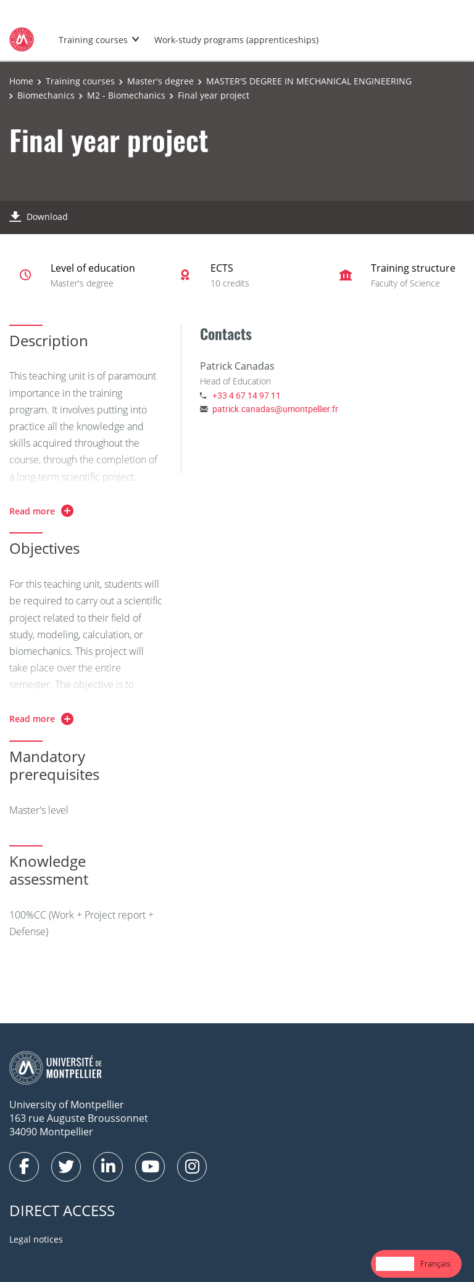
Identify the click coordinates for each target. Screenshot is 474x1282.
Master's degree (160, 81)
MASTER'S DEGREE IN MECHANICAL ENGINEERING (309, 81)
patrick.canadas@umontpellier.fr (275, 409)
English (395, 1263)
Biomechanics (46, 95)
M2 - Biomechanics (126, 95)
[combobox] (395, 1264)
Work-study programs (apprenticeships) (236, 40)
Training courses (93, 40)
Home (21, 81)
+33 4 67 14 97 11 (246, 395)
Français (435, 1263)
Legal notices (36, 1239)
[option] (435, 1264)
